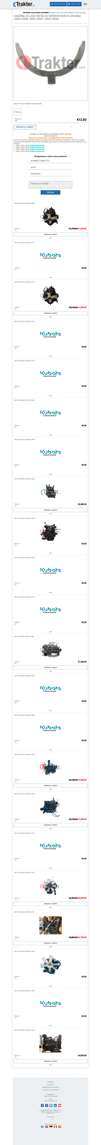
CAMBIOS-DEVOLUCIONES (50, 1087)
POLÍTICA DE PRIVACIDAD (50, 1090)
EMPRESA (50, 1082)
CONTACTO (50, 1085)
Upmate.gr (57, 1112)
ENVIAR (50, 192)
